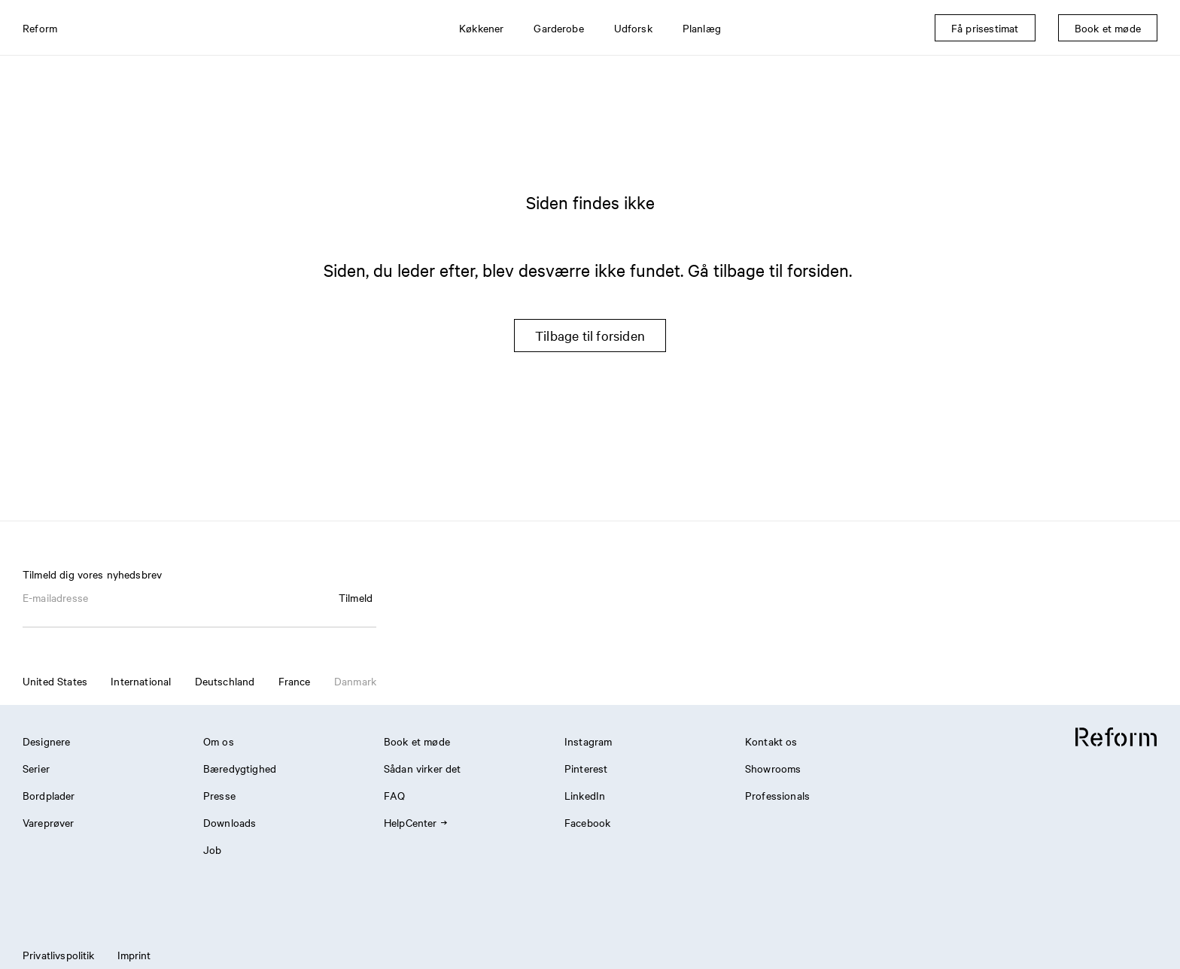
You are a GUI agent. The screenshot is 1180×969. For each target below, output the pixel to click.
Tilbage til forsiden (590, 335)
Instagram (588, 741)
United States (55, 680)
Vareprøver (49, 822)
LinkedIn (584, 795)
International (141, 680)
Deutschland (225, 680)
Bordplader (49, 795)
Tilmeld (356, 597)
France (294, 680)
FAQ (394, 795)
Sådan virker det (422, 768)
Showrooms (773, 768)
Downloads (229, 822)
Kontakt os (771, 741)
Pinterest (585, 768)
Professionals (777, 795)
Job (212, 849)
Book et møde (417, 741)
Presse (219, 795)
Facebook (587, 822)
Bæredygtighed (239, 768)
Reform (40, 27)
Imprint (134, 954)
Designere (46, 741)
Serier (36, 768)
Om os (218, 741)
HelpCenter (415, 822)
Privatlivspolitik (59, 954)
